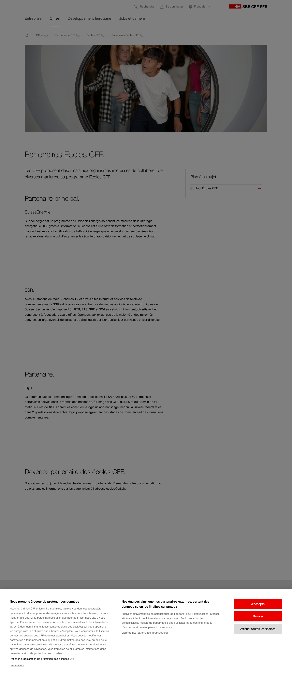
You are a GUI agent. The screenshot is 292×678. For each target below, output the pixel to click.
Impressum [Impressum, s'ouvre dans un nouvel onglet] (17, 669)
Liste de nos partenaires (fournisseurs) (145, 637)
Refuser (258, 621)
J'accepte (258, 608)
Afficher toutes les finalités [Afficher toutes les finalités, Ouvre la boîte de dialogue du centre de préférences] (258, 633)
